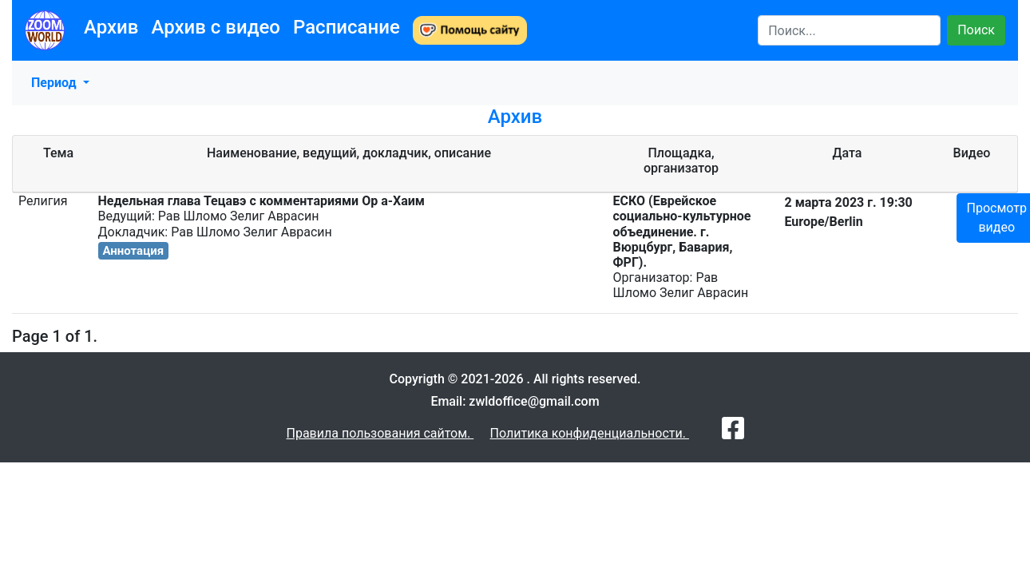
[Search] (849, 30)
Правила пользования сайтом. (379, 433)
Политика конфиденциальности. (589, 433)
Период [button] (55, 82)
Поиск (976, 30)
